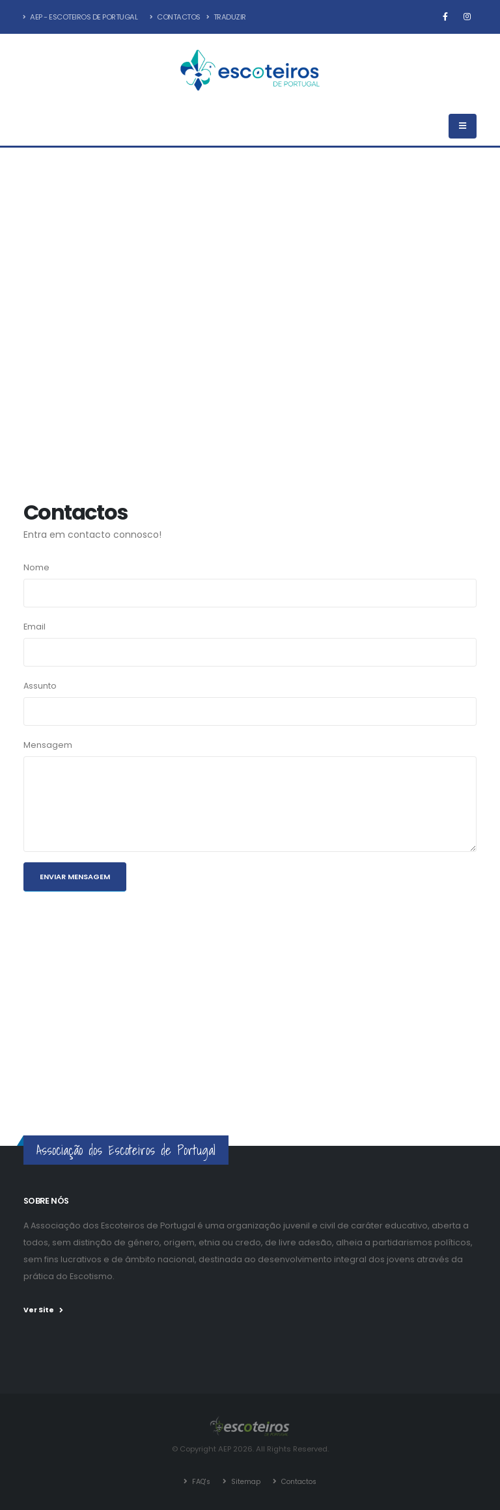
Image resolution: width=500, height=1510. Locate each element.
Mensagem (47, 744)
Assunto (40, 685)
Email (34, 626)
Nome (36, 567)
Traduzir (226, 17)
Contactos (175, 17)
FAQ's (197, 1481)
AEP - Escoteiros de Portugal (80, 17)
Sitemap (244, 1481)
